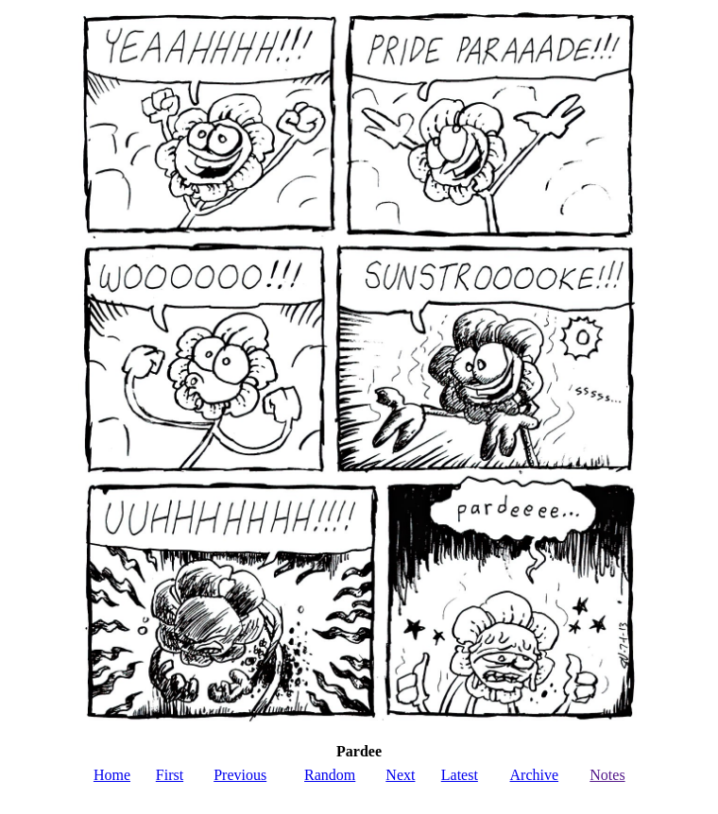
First (169, 775)
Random (329, 775)
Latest (459, 775)
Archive (534, 775)
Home (112, 775)
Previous (240, 775)
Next (400, 775)
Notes (607, 775)
